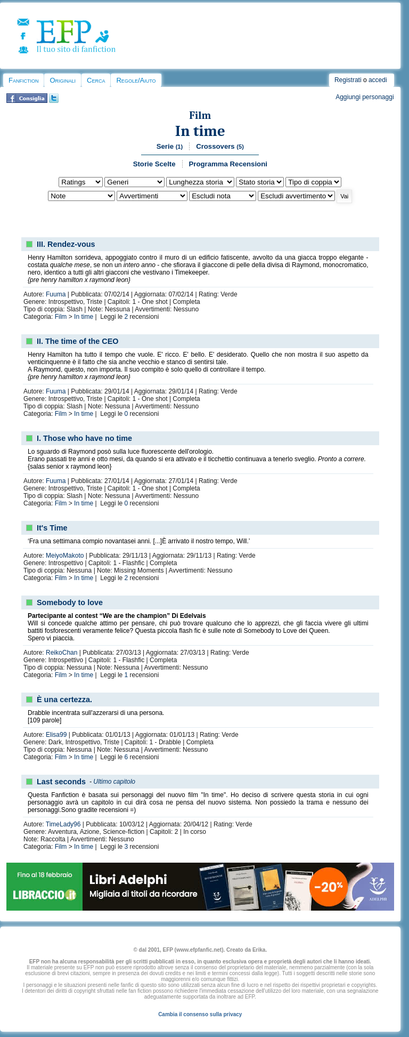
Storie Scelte (154, 164)
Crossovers (220, 146)
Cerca (96, 80)
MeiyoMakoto (65, 555)
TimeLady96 (63, 824)
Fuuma (56, 294)
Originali (63, 80)
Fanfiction (23, 80)
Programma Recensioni (228, 164)
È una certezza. (64, 699)
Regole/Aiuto (136, 80)
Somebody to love (70, 602)
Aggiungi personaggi (365, 97)
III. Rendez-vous (66, 244)
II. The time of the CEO (78, 341)
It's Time (52, 528)
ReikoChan (61, 652)
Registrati (348, 80)
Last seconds (61, 781)
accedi (378, 80)
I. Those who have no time (84, 438)
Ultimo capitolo (114, 781)
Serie (170, 146)
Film (200, 115)
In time (200, 131)
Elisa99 (56, 734)
